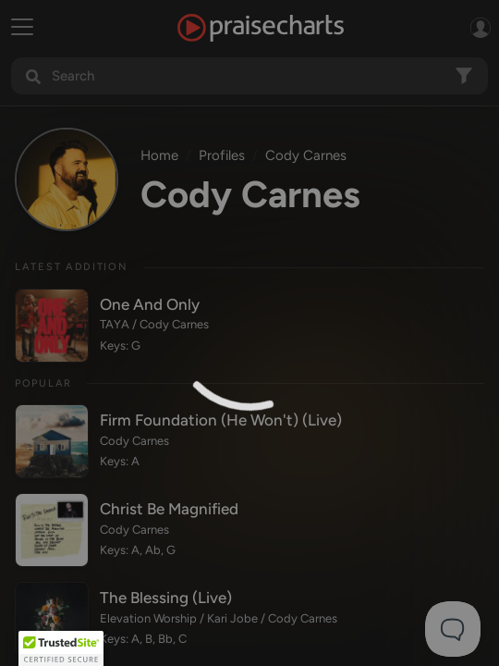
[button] (60, 648)
